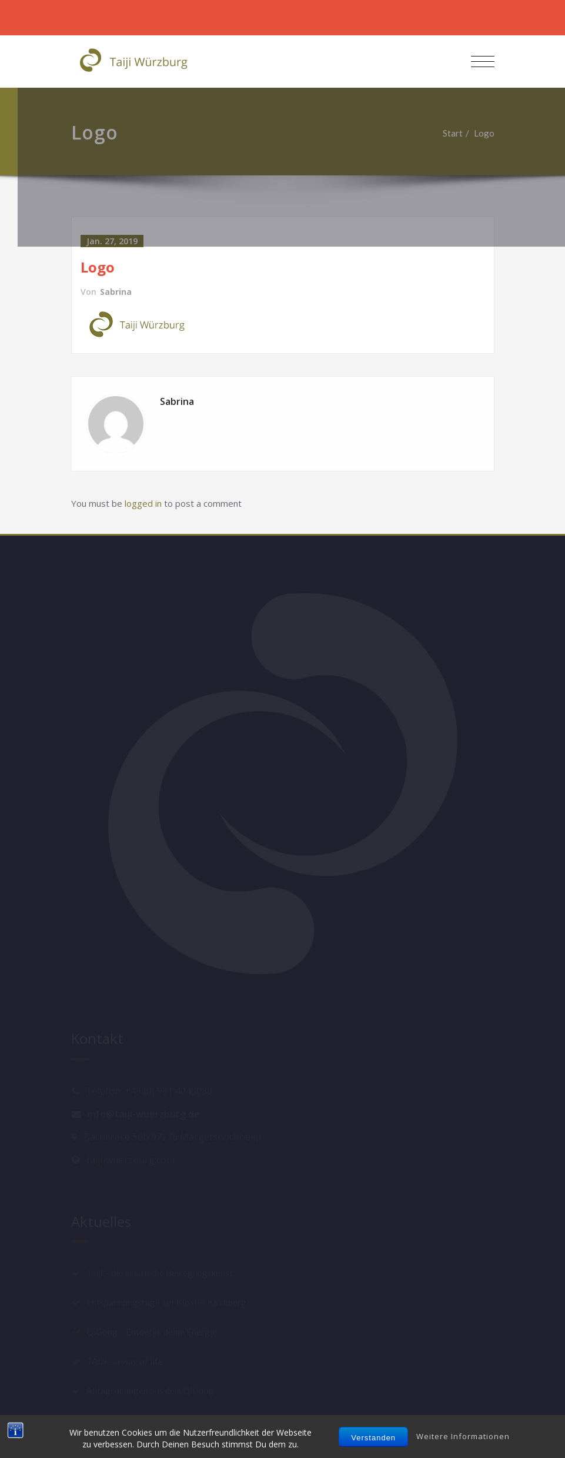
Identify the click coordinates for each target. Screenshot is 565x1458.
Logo (489, 133)
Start (458, 133)
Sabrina (116, 291)
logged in (143, 503)
